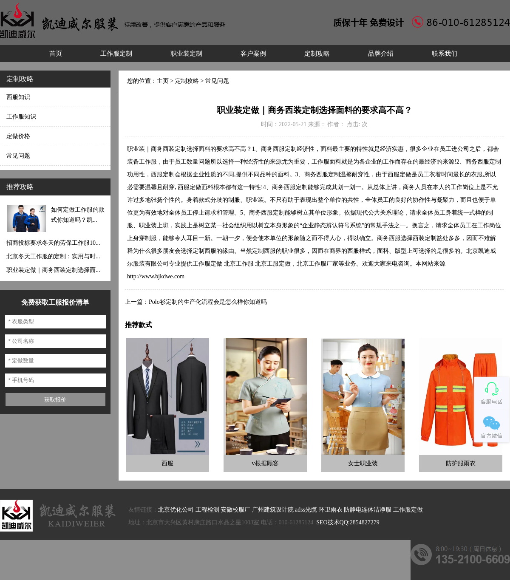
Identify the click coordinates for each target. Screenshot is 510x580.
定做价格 (18, 136)
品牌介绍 (381, 53)
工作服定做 (408, 509)
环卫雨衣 (331, 509)
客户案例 (253, 53)
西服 (167, 463)
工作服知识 (21, 116)
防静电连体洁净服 (367, 509)
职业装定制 (186, 53)
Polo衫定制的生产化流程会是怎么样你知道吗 (208, 302)
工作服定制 (116, 53)
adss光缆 (306, 509)
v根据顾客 (265, 463)
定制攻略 (317, 53)
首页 (55, 53)
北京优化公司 (176, 509)
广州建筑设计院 (273, 509)
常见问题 (18, 156)
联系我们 (444, 53)
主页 (163, 81)
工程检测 (207, 509)
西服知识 (18, 97)
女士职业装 (363, 463)
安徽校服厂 (235, 509)
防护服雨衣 (461, 463)
